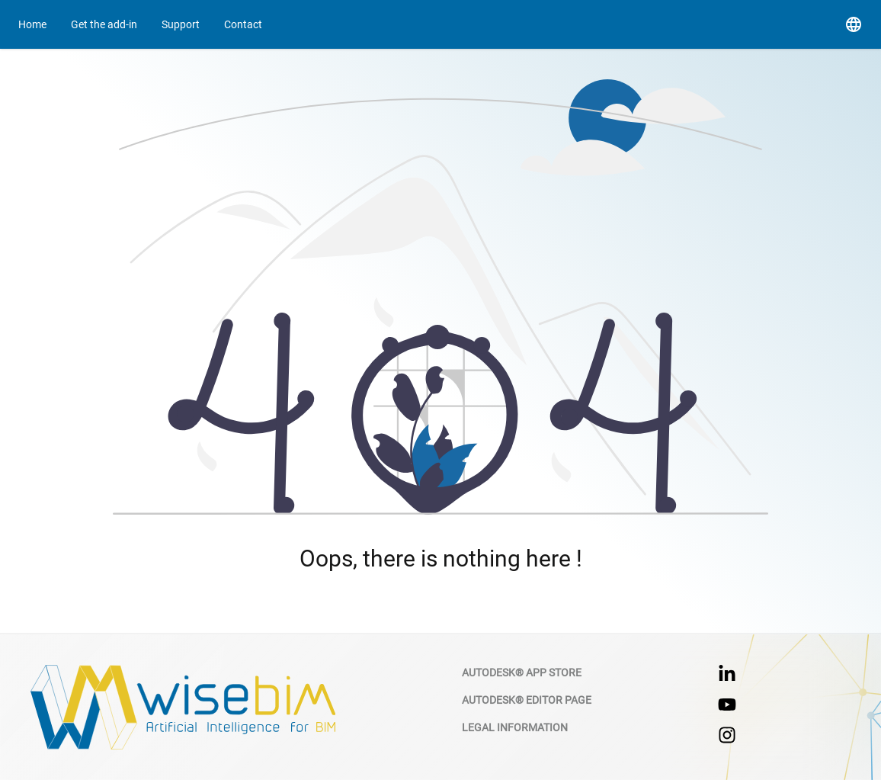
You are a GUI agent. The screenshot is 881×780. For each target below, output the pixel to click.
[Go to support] (180, 24)
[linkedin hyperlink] (727, 674)
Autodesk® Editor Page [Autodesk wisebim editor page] (526, 700)
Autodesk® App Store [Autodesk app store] (521, 672)
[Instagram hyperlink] (727, 735)
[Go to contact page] (104, 24)
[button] (853, 24)
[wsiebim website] (182, 707)
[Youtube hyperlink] (727, 704)
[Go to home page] (32, 24)
